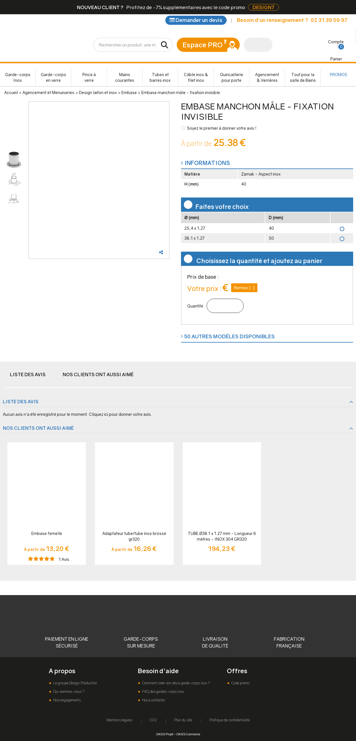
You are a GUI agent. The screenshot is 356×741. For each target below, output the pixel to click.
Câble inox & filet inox (196, 77)
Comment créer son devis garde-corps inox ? (175, 683)
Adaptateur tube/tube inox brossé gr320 (134, 536)
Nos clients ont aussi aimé (98, 374)
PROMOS (338, 74)
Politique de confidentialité (229, 720)
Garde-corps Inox (17, 77)
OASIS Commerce (188, 734)
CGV (153, 720)
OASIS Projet (164, 734)
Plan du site (183, 720)
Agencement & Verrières (267, 77)
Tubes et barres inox (160, 77)
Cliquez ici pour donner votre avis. (120, 414)
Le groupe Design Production (74, 683)
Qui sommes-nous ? (68, 691)
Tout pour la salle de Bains (303, 77)
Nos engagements (66, 700)
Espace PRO (202, 44)
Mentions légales (119, 720)
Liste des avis (28, 374)
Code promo (240, 683)
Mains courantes (124, 77)
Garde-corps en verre (53, 77)
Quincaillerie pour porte (231, 77)
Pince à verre (89, 77)
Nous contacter (153, 700)
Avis (64, 559)
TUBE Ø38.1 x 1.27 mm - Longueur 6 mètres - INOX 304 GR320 (222, 536)
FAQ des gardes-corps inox (162, 691)
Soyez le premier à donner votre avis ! (219, 128)
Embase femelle (46, 533)
